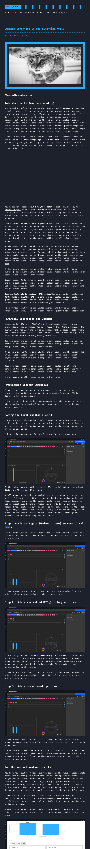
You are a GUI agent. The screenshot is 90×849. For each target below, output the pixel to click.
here (28, 95)
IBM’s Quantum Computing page (35, 108)
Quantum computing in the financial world (34, 28)
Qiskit (8, 396)
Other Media (31, 12)
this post (39, 311)
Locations (18, 12)
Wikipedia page (13, 209)
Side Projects (60, 12)
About (7, 12)
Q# (44, 393)
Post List (45, 12)
